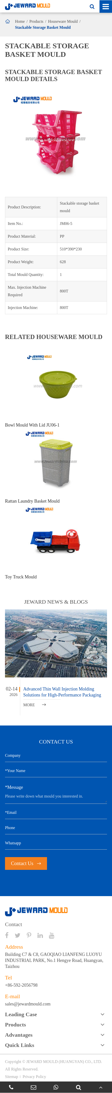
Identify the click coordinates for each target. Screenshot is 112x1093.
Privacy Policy (34, 1076)
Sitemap (11, 1076)
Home (20, 21)
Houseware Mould (63, 21)
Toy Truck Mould (21, 576)
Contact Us (26, 863)
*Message (14, 787)
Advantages (18, 1035)
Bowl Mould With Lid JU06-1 (32, 425)
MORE (34, 705)
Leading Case (21, 1014)
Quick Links (19, 1045)
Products (37, 21)
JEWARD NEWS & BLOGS (56, 602)
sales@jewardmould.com (27, 1003)
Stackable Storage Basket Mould (43, 27)
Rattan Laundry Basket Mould (32, 501)
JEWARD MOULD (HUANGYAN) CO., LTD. (64, 1061)
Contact (13, 924)
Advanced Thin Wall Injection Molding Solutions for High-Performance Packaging (62, 691)
